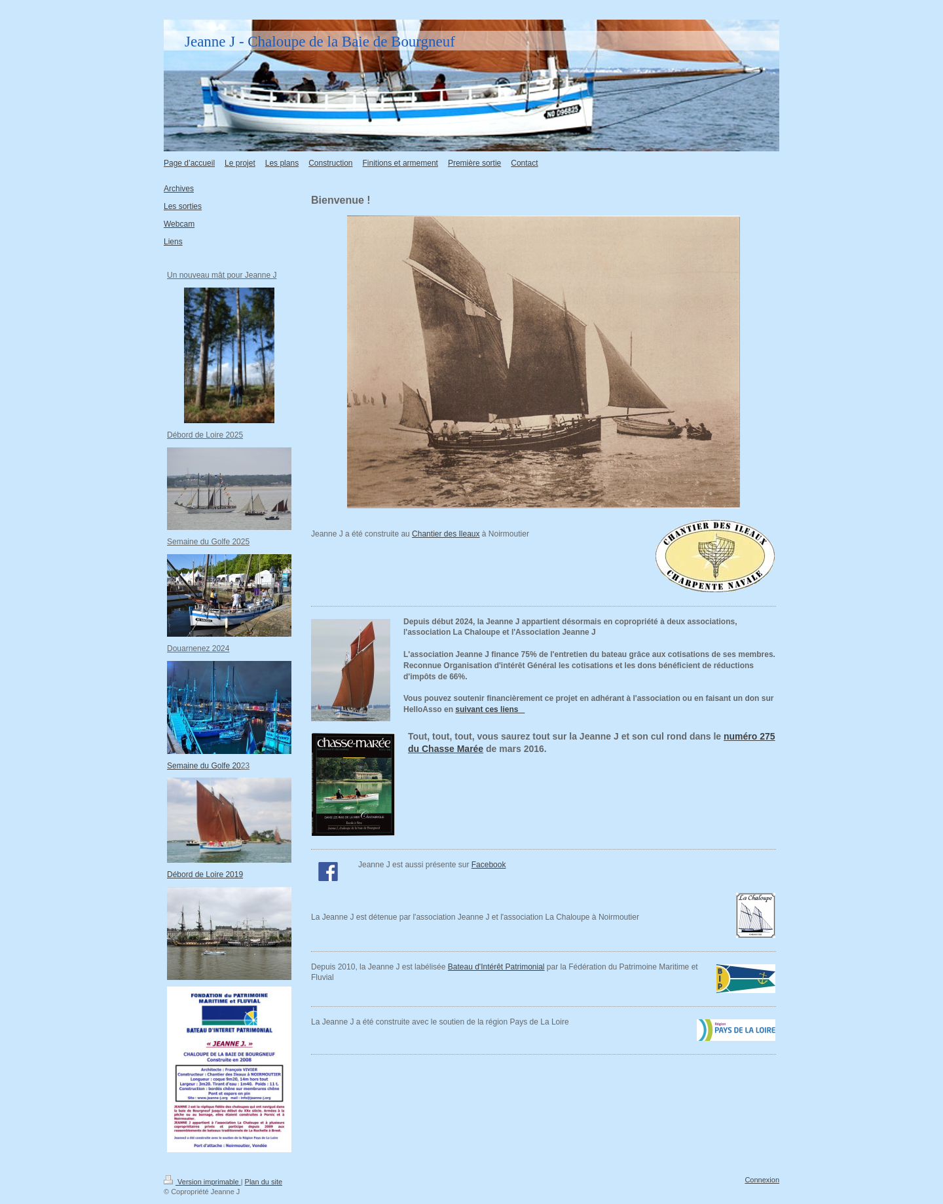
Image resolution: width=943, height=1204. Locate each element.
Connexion (762, 1180)
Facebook (489, 864)
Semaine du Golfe (204, 765)
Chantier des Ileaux (445, 533)
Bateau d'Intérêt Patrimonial (496, 966)
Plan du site (263, 1182)
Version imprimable (202, 1182)
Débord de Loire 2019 (205, 874)
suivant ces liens (490, 709)
